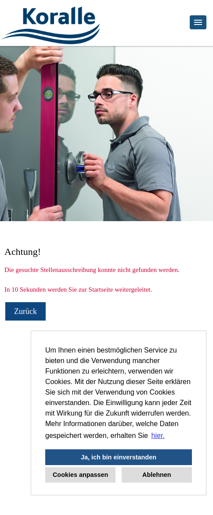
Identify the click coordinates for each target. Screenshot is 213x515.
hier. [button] (158, 435)
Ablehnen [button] (156, 474)
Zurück (25, 311)
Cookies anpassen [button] (80, 474)
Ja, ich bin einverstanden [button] (118, 457)
